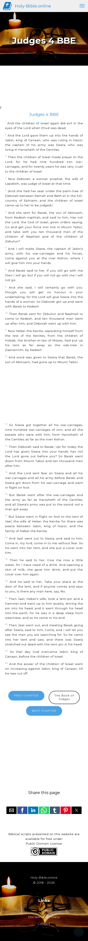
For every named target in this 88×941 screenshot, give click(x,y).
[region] (44, 90)
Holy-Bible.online (33, 5)
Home (44, 910)
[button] (11, 810)
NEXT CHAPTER (44, 710)
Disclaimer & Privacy (44, 917)
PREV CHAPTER (26, 695)
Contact (44, 923)
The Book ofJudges (64, 697)
